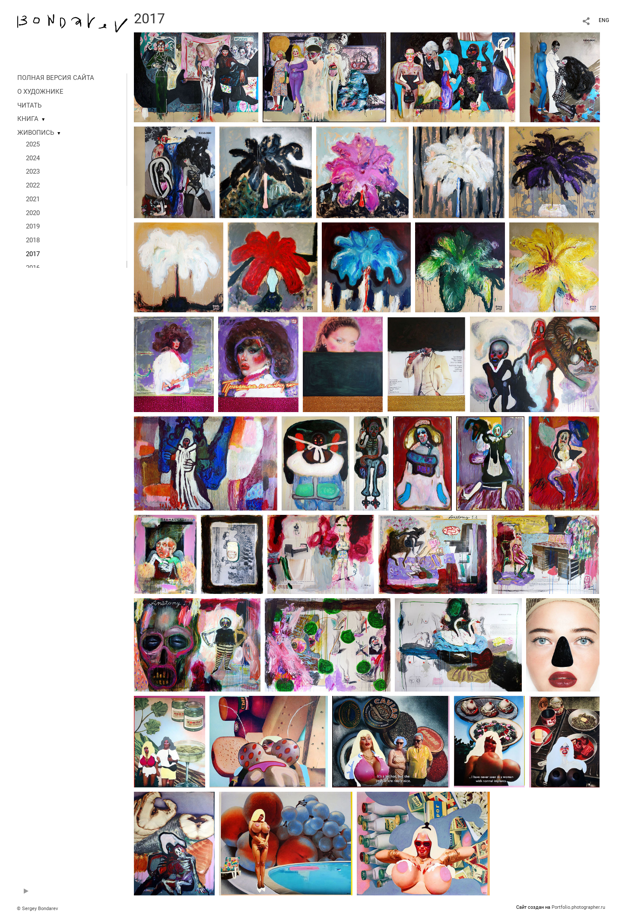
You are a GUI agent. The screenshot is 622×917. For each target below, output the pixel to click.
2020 (33, 213)
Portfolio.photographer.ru (578, 907)
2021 (33, 199)
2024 (33, 158)
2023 (33, 171)
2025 (33, 144)
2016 (33, 268)
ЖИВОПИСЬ (35, 132)
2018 (33, 240)
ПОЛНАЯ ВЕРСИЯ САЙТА (55, 78)
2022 (33, 185)
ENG (604, 20)
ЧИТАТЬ (29, 105)
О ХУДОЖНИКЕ (40, 91)
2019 (33, 226)
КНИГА (27, 119)
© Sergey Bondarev (37, 908)
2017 (33, 254)
